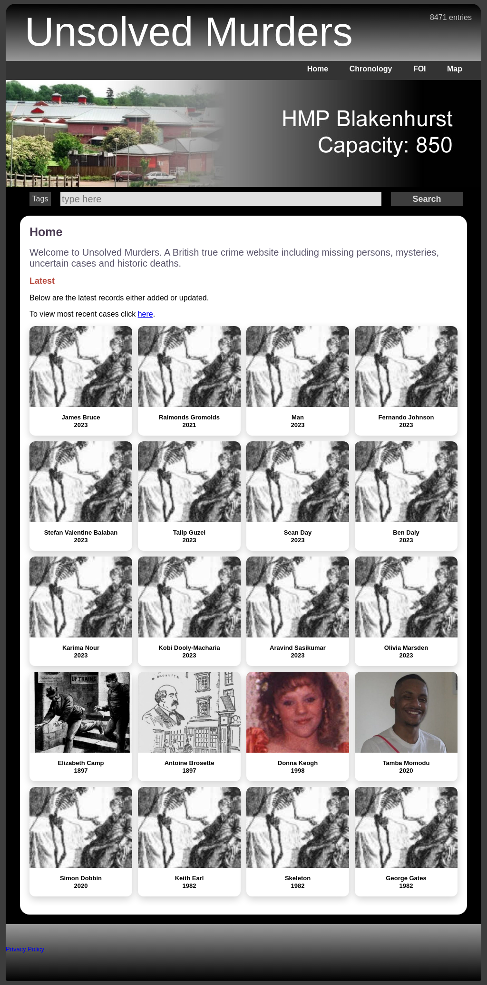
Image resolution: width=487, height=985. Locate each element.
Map (454, 69)
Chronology (371, 69)
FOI (419, 69)
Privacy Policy (25, 949)
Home (317, 69)
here (145, 314)
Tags (40, 199)
